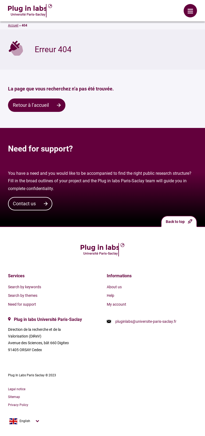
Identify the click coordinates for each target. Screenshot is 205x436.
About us (114, 287)
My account (116, 304)
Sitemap (14, 397)
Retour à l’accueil (31, 105)
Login (81, 6)
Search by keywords (24, 287)
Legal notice (16, 389)
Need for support (22, 304)
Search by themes (22, 295)
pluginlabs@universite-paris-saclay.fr (145, 321)
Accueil (13, 25)
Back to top (179, 221)
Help (110, 295)
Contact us (24, 203)
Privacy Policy (18, 405)
